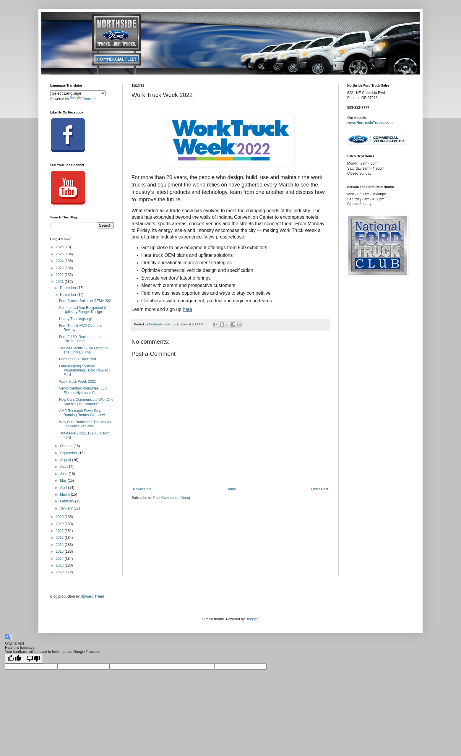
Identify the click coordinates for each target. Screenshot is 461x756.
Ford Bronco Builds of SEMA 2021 (86, 301)
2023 (60, 268)
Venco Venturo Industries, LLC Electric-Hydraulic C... (83, 390)
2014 (60, 559)
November (68, 295)
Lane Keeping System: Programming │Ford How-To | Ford (84, 370)
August (66, 460)
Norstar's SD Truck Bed (77, 359)
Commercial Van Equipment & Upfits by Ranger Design (82, 310)
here (187, 309)
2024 (60, 261)
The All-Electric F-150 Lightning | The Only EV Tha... (84, 350)
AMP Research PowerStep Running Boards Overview (82, 413)
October (67, 446)
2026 (60, 247)
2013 (60, 565)
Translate (83, 99)
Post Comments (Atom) (171, 498)
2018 (60, 531)
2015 (60, 551)
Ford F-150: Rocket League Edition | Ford (81, 339)
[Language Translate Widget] (77, 93)
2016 (60, 545)
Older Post (319, 489)
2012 (60, 572)
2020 (60, 517)
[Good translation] (14, 658)
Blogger (252, 619)
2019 (60, 524)
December (68, 288)
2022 (60, 275)
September (69, 453)
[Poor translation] (33, 658)
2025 (60, 254)
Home (231, 489)
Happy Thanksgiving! (75, 319)
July (63, 467)
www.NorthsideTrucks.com (370, 123)
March (65, 494)
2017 (60, 538)
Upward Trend (92, 596)
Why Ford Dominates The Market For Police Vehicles (85, 424)
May (64, 480)
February (67, 501)
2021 (60, 282)
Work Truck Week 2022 (77, 381)
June (64, 474)
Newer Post (142, 489)
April (64, 488)
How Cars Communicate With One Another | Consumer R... (86, 402)
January (67, 508)
